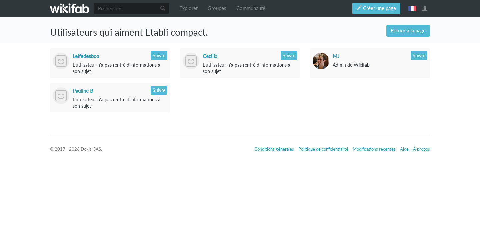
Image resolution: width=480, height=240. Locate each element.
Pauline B (83, 91)
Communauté (250, 8)
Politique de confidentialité (323, 149)
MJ (336, 56)
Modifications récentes (374, 149)
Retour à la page (408, 30)
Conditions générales (274, 149)
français (412, 8)
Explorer (188, 8)
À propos (421, 149)
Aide (404, 149)
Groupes (217, 8)
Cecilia (210, 56)
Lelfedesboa (86, 56)
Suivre (159, 55)
